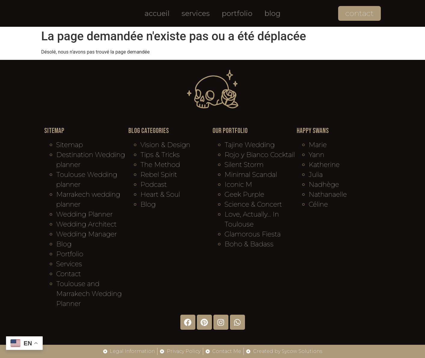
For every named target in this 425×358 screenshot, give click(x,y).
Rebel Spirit (158, 175)
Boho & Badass (249, 244)
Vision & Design (165, 145)
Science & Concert (253, 204)
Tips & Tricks (160, 155)
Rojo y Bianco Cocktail (260, 155)
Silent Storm (244, 165)
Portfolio (237, 13)
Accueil (157, 13)
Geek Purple (244, 194)
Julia (316, 175)
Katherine (324, 165)
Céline (318, 204)
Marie (318, 145)
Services (196, 13)
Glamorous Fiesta (253, 234)
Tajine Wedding (250, 145)
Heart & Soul (160, 194)
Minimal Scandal (251, 175)
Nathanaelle (328, 194)
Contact (68, 274)
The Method (160, 165)
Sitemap (69, 145)
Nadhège (324, 185)
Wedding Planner (84, 214)
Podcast (153, 185)
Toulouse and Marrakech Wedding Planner (89, 294)
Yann (316, 155)
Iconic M (238, 185)
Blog (272, 13)
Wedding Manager (86, 234)
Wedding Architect (86, 224)
